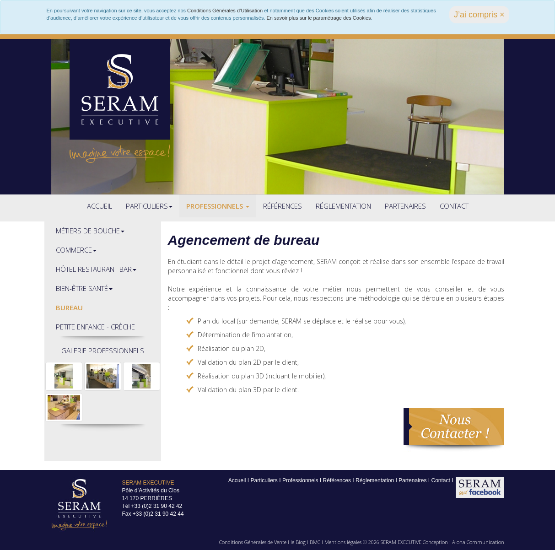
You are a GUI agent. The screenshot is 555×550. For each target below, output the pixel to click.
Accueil (99, 205)
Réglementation (343, 205)
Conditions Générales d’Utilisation (225, 10)
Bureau (69, 307)
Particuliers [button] (149, 205)
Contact (454, 205)
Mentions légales (342, 542)
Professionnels (217, 205)
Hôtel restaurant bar (96, 269)
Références (282, 205)
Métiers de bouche (90, 230)
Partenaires (405, 205)
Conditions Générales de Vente (252, 542)
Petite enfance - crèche (95, 326)
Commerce (76, 249)
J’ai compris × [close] (479, 14)
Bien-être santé (84, 288)
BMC (315, 542)
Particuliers (264, 480)
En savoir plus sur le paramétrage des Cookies (319, 18)
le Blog (298, 542)
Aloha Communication (478, 542)
